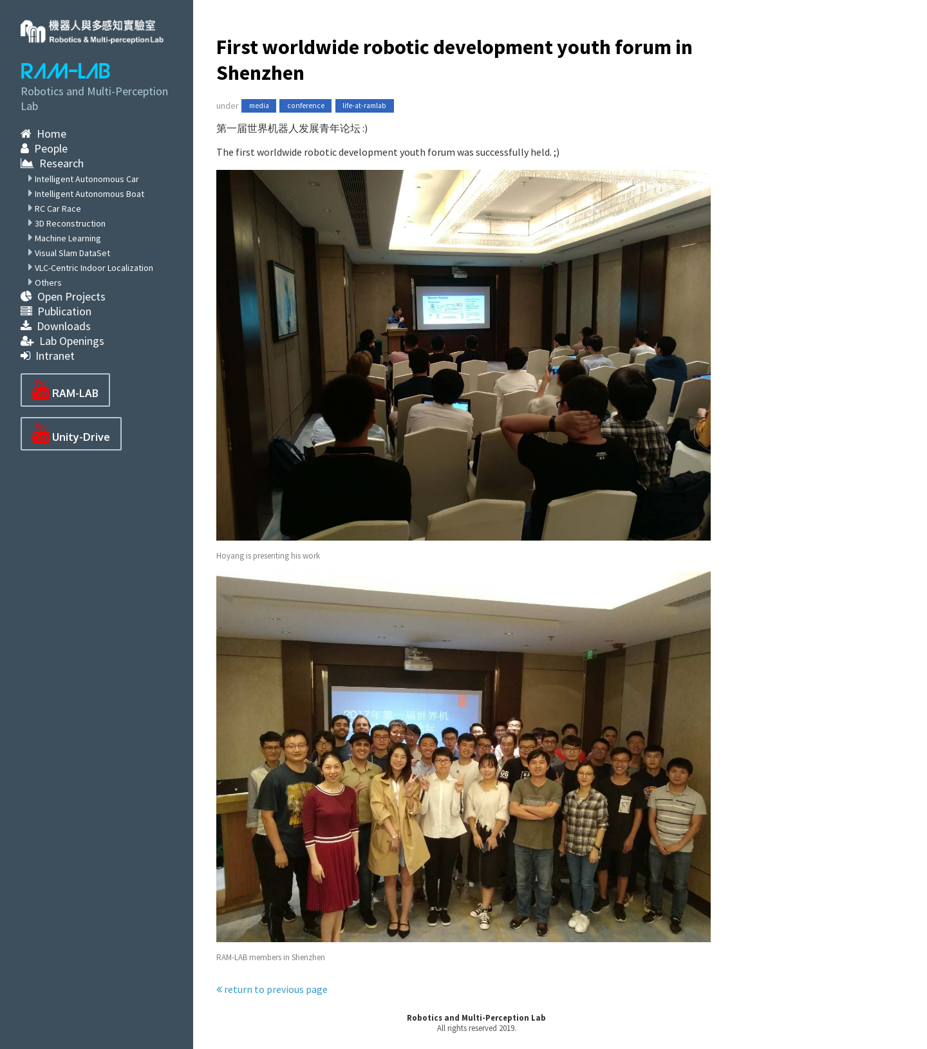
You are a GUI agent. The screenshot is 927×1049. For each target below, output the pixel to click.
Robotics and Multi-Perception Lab (476, 1017)
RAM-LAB (66, 72)
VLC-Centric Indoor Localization (94, 268)
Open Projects (63, 296)
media (259, 106)
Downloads (56, 326)
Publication (56, 311)
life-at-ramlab (364, 106)
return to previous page (272, 989)
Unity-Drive (71, 433)
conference (305, 106)
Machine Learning (68, 238)
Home (43, 133)
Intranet (48, 355)
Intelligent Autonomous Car (87, 179)
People (44, 148)
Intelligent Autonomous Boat (89, 194)
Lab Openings (62, 340)
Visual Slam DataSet (72, 253)
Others (48, 282)
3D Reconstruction (70, 223)
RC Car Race (58, 208)
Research (52, 163)
